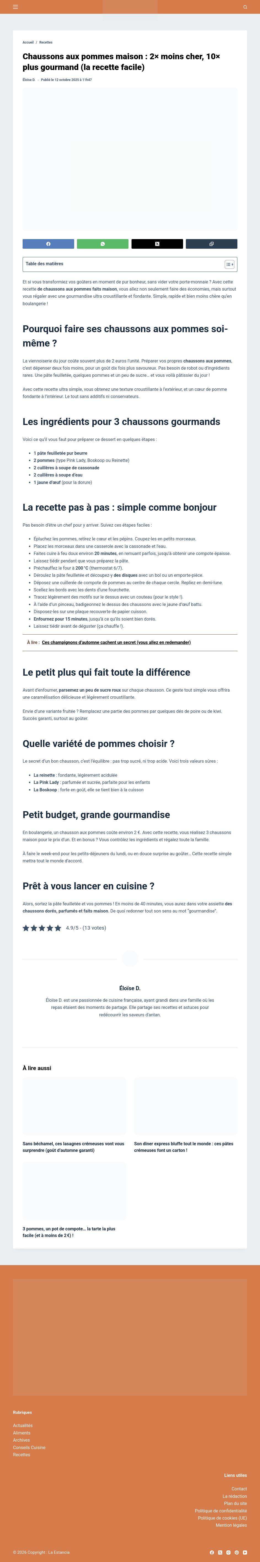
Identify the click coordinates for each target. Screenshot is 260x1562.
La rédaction (235, 1496)
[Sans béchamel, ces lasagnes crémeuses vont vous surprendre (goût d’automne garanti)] (74, 1106)
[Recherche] (245, 7)
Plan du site (235, 1503)
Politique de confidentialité (221, 1511)
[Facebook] (48, 244)
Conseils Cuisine (29, 1447)
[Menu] (15, 6)
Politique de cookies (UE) (222, 1518)
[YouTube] (245, 1552)
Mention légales (231, 1525)
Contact (239, 1488)
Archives (21, 1440)
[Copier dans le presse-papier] (211, 244)
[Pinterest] (237, 1552)
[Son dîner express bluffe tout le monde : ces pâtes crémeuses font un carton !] (185, 1106)
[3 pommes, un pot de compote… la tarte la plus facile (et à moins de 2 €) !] (74, 1191)
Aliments (21, 1433)
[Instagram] (228, 1552)
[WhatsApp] (102, 244)
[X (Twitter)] (157, 244)
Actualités (23, 1425)
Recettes (21, 1454)
